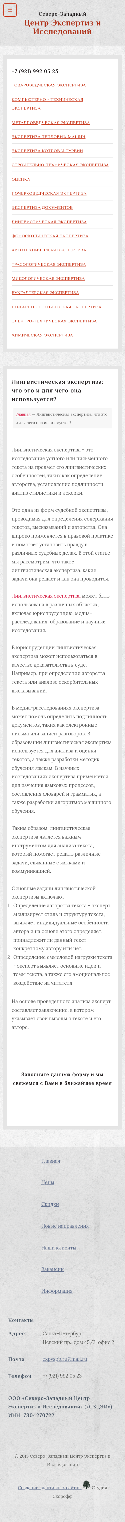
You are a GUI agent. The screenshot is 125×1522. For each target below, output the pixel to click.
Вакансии (52, 1269)
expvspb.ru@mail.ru (65, 1359)
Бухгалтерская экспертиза (45, 292)
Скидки (50, 1204)
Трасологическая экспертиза (49, 264)
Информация (57, 1291)
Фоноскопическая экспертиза (50, 235)
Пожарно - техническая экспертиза (57, 306)
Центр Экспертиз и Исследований (62, 27)
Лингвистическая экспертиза (49, 221)
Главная (23, 414)
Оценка (21, 179)
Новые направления (65, 1226)
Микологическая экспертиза (48, 278)
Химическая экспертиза (42, 335)
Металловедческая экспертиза (51, 122)
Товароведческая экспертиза (49, 84)
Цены (47, 1182)
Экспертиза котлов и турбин (47, 150)
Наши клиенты (58, 1247)
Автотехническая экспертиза (49, 249)
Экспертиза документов (42, 207)
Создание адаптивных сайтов (54, 1487)
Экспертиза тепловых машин (48, 136)
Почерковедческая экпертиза (49, 193)
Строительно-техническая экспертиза (60, 164)
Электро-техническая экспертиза (54, 320)
